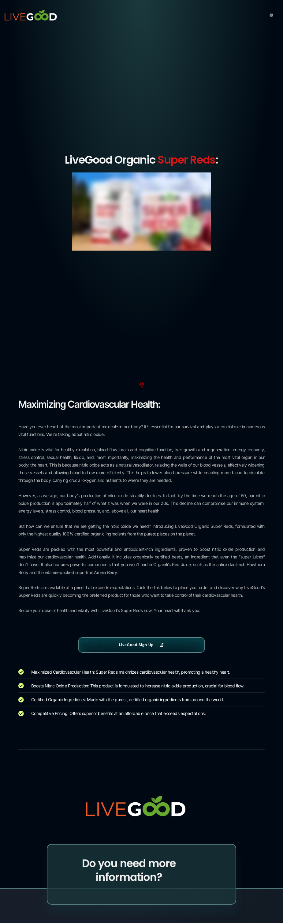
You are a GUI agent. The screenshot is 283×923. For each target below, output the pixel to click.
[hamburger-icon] (271, 15)
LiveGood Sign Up (141, 644)
